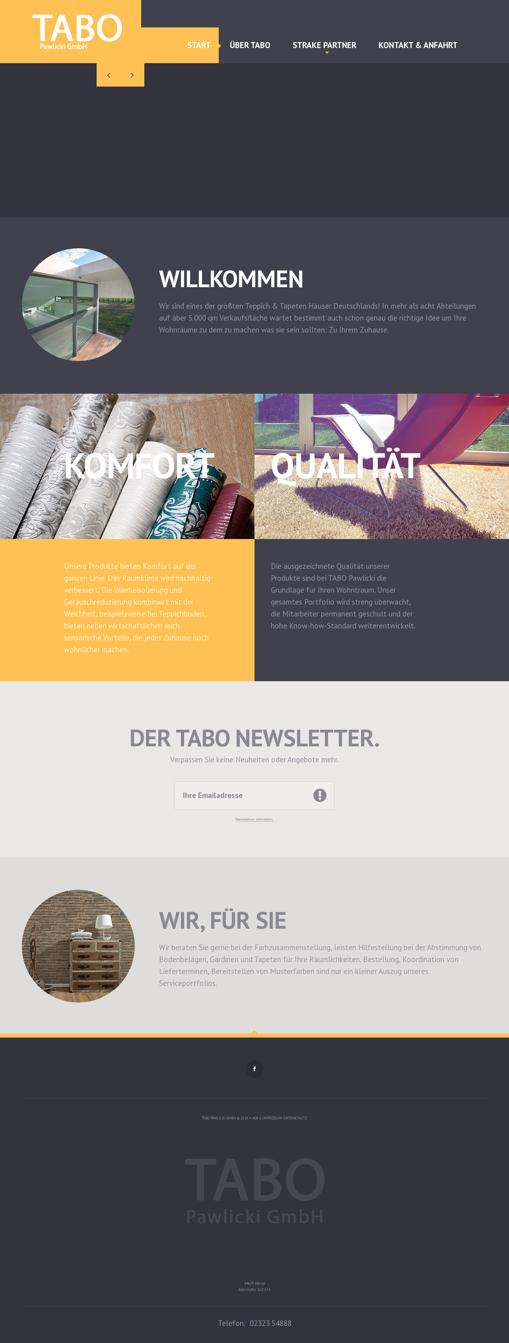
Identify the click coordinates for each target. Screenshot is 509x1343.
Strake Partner (324, 47)
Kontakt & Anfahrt (418, 45)
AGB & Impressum (267, 1118)
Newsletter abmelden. (254, 819)
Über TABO (250, 45)
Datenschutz (295, 1118)
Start (199, 45)
